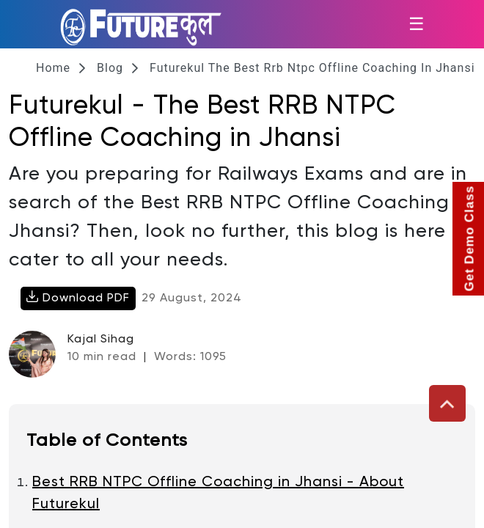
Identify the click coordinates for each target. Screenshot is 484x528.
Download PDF (78, 297)
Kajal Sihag (100, 339)
